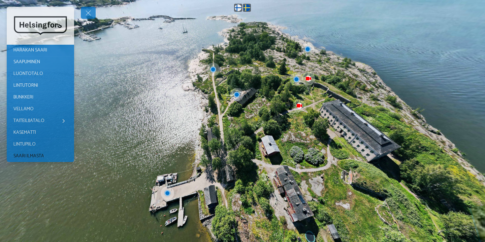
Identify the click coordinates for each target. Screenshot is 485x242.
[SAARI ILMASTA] (40, 156)
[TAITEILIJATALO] (40, 121)
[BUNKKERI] (40, 97)
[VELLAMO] (40, 109)
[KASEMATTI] (40, 132)
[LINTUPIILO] (40, 144)
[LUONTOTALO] (40, 74)
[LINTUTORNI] (40, 85)
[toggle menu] (88, 13)
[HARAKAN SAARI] (40, 50)
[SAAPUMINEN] (40, 62)
